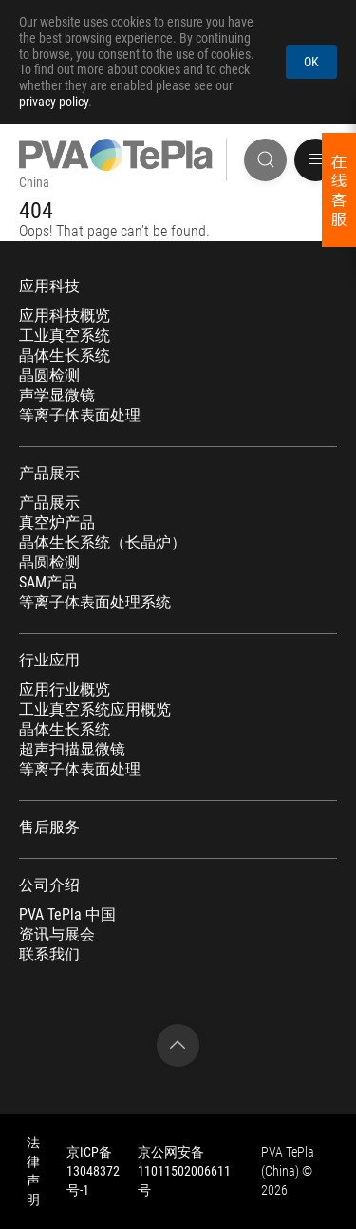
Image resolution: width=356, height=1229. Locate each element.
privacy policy (53, 101)
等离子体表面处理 (80, 415)
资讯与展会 (57, 934)
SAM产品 (48, 582)
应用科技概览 (64, 316)
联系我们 (49, 954)
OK (311, 61)
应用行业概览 (64, 690)
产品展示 (49, 473)
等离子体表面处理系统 (95, 602)
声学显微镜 (57, 395)
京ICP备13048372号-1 (93, 1171)
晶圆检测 (49, 375)
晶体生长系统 (64, 355)
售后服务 (49, 827)
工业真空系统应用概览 (95, 709)
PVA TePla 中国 (67, 914)
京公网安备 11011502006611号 (184, 1171)
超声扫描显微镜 (72, 749)
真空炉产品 (57, 523)
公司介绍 (49, 885)
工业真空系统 (64, 336)
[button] (315, 160)
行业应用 (49, 660)
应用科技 (49, 286)
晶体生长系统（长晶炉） (102, 542)
